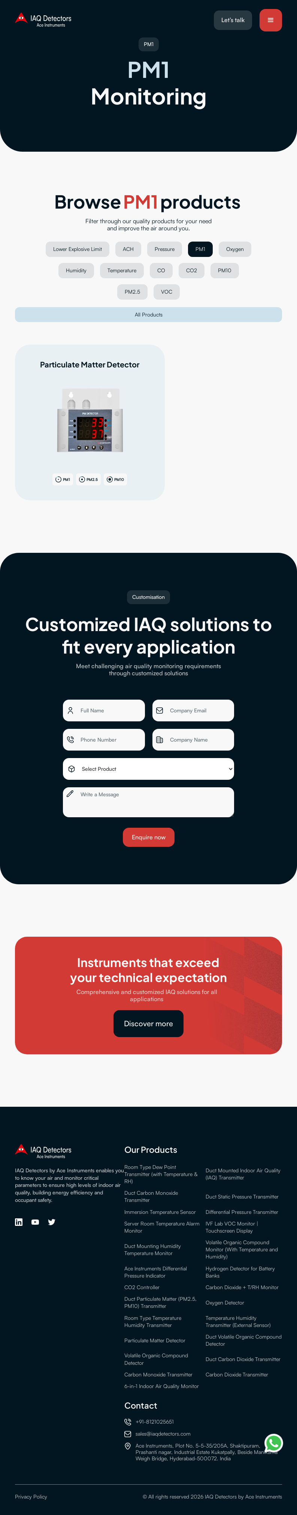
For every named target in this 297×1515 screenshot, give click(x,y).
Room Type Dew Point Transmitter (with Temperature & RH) (160, 1174)
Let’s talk (233, 20)
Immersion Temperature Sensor (160, 1212)
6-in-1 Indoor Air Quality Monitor (161, 1386)
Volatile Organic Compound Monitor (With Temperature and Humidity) (242, 1249)
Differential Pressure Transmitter (242, 1212)
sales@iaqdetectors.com (163, 1434)
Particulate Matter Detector (154, 1340)
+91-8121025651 (155, 1422)
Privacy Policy (31, 1496)
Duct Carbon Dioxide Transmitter (243, 1359)
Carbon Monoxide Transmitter (158, 1374)
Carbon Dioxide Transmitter (237, 1374)
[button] (271, 20)
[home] (43, 20)
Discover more (148, 1023)
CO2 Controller (142, 1287)
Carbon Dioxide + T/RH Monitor (242, 1287)
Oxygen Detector (225, 1302)
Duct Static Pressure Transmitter (242, 1196)
